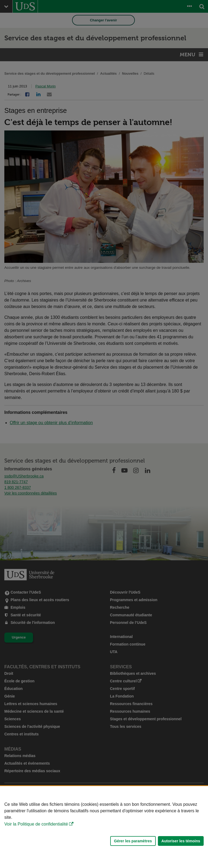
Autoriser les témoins (180, 841)
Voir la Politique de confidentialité (36, 824)
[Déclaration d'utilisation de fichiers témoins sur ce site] (104, 823)
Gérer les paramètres (133, 841)
